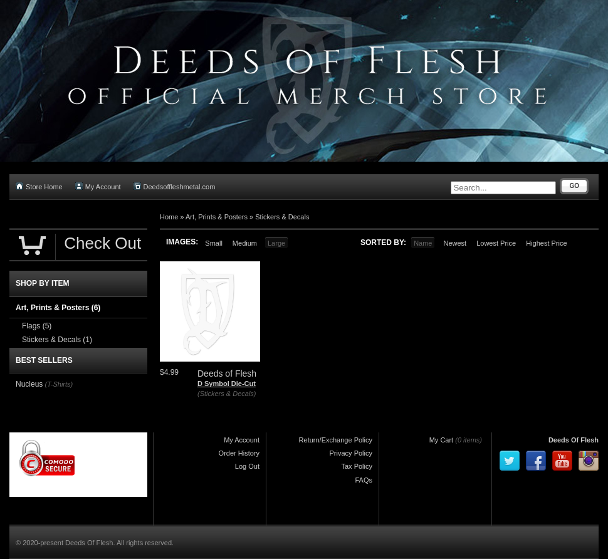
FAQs (363, 480)
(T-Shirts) (59, 384)
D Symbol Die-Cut (226, 383)
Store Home (39, 186)
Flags (36, 325)
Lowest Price (496, 243)
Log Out (247, 466)
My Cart (441, 440)
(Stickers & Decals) (226, 393)
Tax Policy (356, 466)
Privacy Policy (351, 453)
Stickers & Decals (282, 217)
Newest (454, 243)
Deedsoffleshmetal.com (175, 186)
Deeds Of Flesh (573, 440)
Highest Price (546, 243)
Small (214, 243)
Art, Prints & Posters (217, 217)
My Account (98, 186)
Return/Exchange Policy (335, 440)
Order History (239, 453)
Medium (245, 243)
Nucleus (29, 384)
